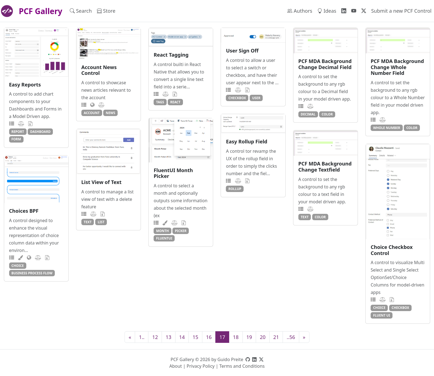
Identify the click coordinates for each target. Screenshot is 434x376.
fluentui (164, 238)
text (88, 222)
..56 (291, 337)
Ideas (326, 10)
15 (195, 337)
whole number (386, 127)
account (92, 113)
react (175, 102)
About (175, 366)
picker (181, 230)
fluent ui (381, 315)
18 (236, 337)
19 (249, 337)
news (110, 113)
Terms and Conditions (242, 366)
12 (155, 337)
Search (81, 10)
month (162, 230)
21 (276, 337)
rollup (234, 188)
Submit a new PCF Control (401, 10)
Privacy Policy (201, 366)
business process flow (31, 273)
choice (379, 307)
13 (168, 337)
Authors (299, 10)
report (17, 131)
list (101, 222)
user (256, 98)
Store (106, 10)
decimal (308, 114)
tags (160, 102)
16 (209, 337)
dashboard (40, 131)
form (16, 139)
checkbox (237, 98)
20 (263, 337)
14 (182, 337)
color (327, 114)
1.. (141, 337)
